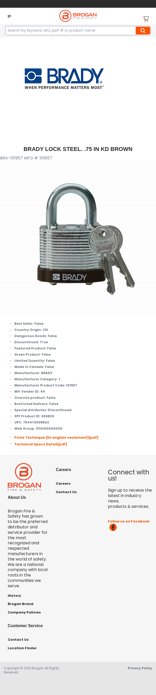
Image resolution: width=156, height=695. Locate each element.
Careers (63, 483)
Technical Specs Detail (40, 444)
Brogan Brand (20, 603)
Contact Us (66, 492)
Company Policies (24, 612)
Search (143, 30)
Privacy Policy (140, 668)
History (14, 595)
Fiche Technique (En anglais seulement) (56, 437)
